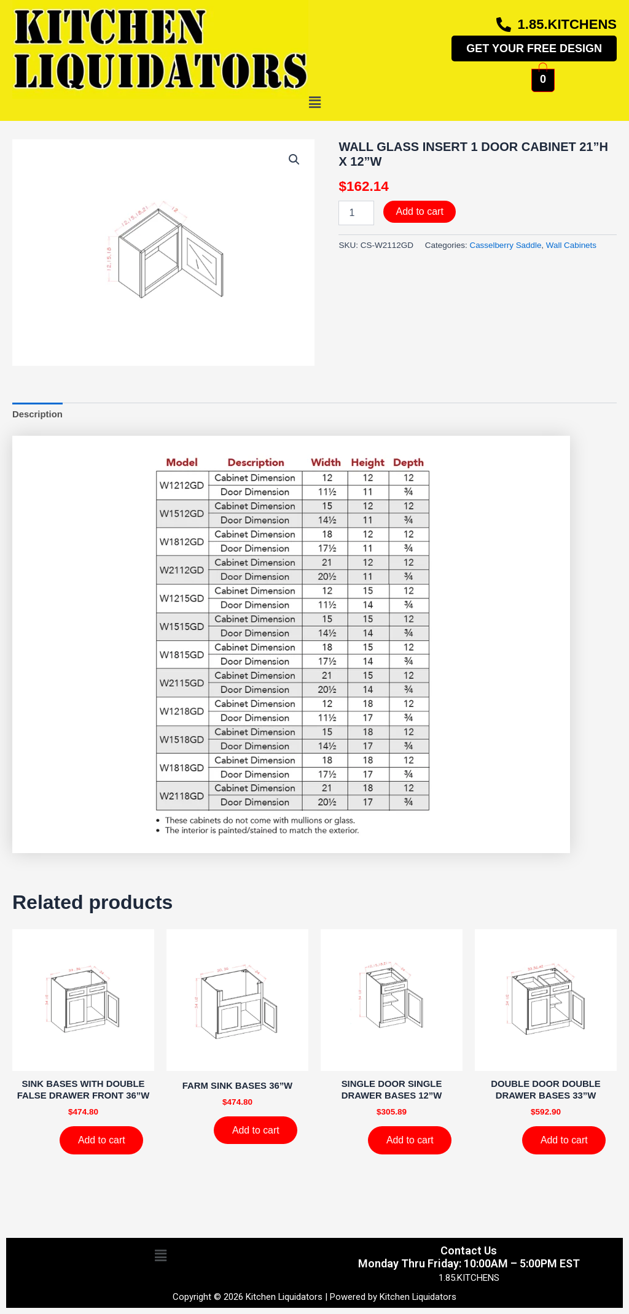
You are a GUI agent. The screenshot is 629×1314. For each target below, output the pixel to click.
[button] (314, 103)
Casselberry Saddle (505, 245)
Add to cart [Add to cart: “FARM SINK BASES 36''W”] (255, 1130)
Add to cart (419, 211)
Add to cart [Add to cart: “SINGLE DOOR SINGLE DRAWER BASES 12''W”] (410, 1140)
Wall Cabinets (572, 245)
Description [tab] (37, 414)
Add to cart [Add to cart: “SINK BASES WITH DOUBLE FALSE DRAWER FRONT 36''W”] (101, 1140)
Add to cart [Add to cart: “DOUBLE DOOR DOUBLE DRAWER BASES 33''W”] (564, 1140)
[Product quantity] (356, 213)
